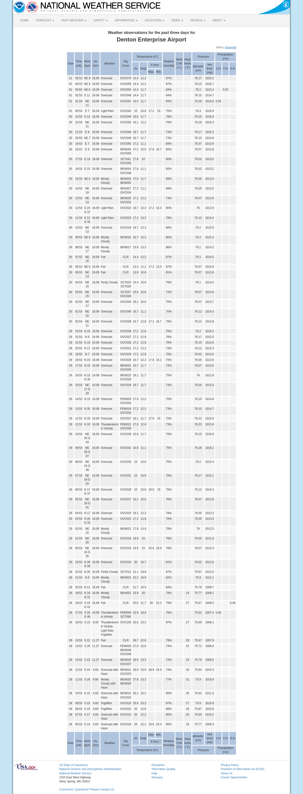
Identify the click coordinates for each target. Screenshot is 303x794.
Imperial (231, 47)
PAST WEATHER (73, 20)
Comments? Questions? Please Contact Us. (87, 789)
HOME (24, 20)
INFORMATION (126, 20)
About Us (226, 773)
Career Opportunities (234, 777)
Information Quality (163, 769)
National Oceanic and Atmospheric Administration (90, 769)
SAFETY (101, 20)
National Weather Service (75, 773)
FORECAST (45, 20)
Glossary (157, 777)
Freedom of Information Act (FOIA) (242, 769)
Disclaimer (158, 765)
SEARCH (197, 20)
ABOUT (219, 20)
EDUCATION (155, 20)
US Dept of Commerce (73, 765)
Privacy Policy (230, 765)
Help (154, 773)
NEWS (177, 20)
